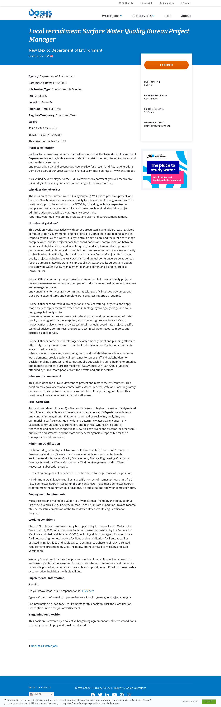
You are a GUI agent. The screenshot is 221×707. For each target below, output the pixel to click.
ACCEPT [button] (208, 701)
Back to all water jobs (43, 646)
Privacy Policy (102, 688)
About (186, 16)
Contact (186, 3)
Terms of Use (83, 688)
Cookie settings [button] (189, 701)
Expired (166, 65)
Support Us (166, 3)
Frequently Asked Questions (129, 688)
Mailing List (126, 3)
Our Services (141, 16)
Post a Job (146, 3)
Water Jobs (110, 16)
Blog (167, 16)
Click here (88, 591)
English (36, 694)
